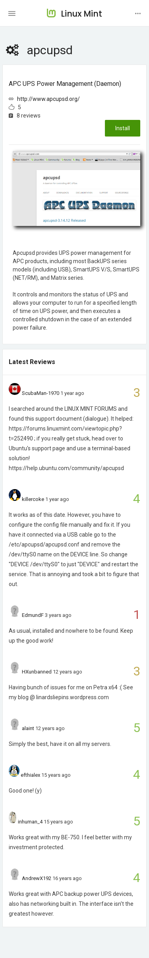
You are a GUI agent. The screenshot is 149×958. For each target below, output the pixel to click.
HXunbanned (37, 672)
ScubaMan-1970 (40, 393)
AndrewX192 (36, 878)
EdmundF (33, 615)
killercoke (33, 499)
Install (122, 128)
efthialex (30, 775)
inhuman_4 (30, 822)
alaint (28, 728)
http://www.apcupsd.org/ (48, 99)
